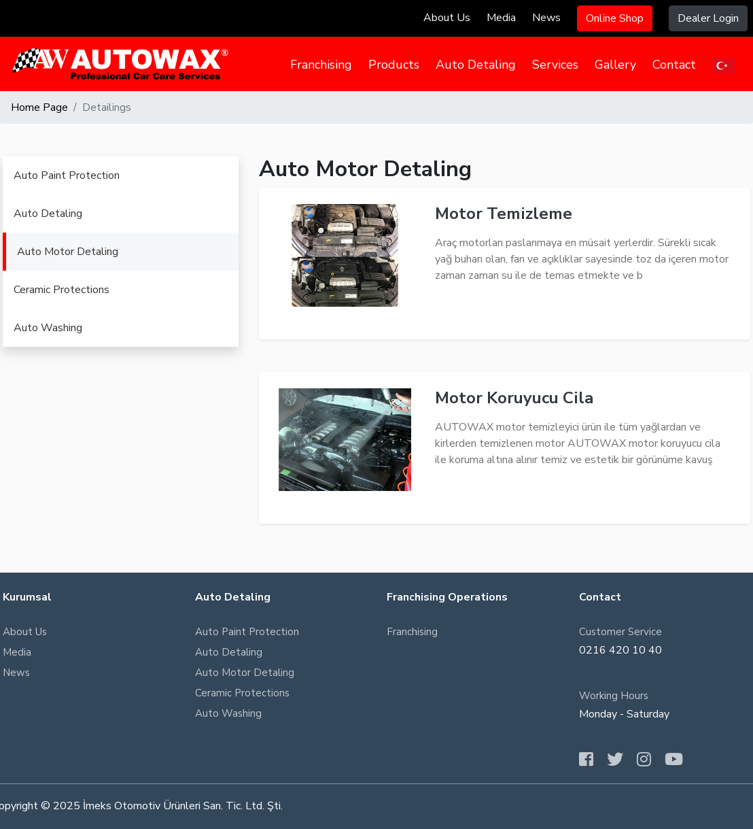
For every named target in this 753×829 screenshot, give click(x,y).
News (546, 17)
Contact (674, 64)
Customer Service (620, 632)
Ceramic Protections (61, 289)
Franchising (321, 64)
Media (501, 17)
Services (555, 64)
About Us (446, 17)
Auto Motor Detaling (67, 251)
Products (393, 64)
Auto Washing (48, 327)
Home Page (39, 107)
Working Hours (613, 696)
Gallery (615, 64)
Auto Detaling (476, 64)
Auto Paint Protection (67, 175)
